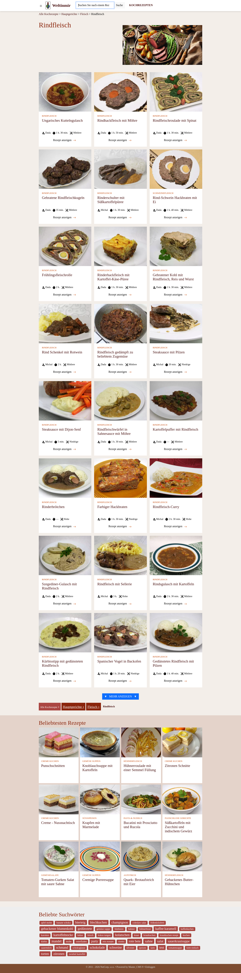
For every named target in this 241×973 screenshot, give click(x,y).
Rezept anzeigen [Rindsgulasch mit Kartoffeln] (175, 603)
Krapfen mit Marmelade (91, 825)
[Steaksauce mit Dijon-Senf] (65, 400)
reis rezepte (108, 941)
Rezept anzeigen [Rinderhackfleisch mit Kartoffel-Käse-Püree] (119, 294)
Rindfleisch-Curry (166, 507)
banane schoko (63, 922)
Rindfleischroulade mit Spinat (174, 120)
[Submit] (119, 5)
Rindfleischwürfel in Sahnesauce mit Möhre (114, 431)
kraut (136, 935)
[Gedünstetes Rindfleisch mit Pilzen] (176, 632)
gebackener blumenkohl (57, 928)
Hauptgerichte (69, 14)
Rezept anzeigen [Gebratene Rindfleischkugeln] (64, 217)
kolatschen (122, 935)
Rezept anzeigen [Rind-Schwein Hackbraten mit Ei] (175, 217)
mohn (68, 941)
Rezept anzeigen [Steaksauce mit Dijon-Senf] (64, 449)
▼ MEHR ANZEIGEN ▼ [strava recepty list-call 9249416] (120, 696)
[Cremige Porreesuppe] (100, 856)
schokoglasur (79, 948)
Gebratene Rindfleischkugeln (63, 198)
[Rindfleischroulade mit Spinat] (176, 91)
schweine (115, 947)
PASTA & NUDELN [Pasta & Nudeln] (133, 818)
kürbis (44, 941)
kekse (80, 935)
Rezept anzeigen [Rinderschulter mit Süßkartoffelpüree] (119, 217)
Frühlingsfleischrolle (57, 275)
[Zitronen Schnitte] (182, 742)
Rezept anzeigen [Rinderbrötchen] (64, 526)
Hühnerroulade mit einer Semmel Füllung (140, 768)
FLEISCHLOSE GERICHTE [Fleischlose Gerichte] (178, 818)
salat (160, 941)
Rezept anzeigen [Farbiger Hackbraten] (119, 526)
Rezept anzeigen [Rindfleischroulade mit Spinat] (175, 140)
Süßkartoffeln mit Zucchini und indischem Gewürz (178, 827)
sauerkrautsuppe (179, 941)
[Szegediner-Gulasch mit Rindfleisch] (65, 555)
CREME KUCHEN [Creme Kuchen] (50, 761)
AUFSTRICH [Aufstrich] (130, 875)
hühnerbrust (145, 929)
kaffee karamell (165, 928)
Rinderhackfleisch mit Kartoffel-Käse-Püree (113, 277)
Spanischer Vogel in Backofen (119, 661)
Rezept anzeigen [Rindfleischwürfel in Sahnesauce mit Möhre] (119, 449)
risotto (121, 941)
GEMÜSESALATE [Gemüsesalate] (50, 875)
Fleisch (84, 14)
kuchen (186, 935)
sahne (149, 941)
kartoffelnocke (63, 935)
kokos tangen (104, 935)
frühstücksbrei (157, 922)
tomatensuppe (175, 948)
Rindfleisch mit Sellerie (114, 584)
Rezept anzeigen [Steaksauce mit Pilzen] (175, 371)
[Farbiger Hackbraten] (120, 477)
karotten (45, 935)
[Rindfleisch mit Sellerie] (120, 555)
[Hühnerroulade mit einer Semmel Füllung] (141, 742)
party (94, 941)
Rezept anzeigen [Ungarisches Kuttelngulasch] (64, 140)
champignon (119, 922)
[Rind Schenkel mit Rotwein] (65, 323)
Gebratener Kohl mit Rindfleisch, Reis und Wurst (173, 277)
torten (45, 954)
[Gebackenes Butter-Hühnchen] (182, 856)
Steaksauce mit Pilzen (169, 352)
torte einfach (193, 948)
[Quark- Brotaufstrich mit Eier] (141, 856)
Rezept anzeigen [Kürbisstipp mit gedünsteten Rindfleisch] (64, 680)
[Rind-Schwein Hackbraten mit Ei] (176, 168)
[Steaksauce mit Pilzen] (176, 323)
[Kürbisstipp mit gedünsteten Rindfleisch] (65, 632)
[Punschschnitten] (59, 742)
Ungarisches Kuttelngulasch (62, 120)
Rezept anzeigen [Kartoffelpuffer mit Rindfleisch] (175, 449)
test (161, 947)
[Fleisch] (93, 706)
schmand (62, 947)
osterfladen (81, 941)
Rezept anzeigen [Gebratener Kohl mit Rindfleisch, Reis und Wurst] (175, 294)
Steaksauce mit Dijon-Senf (61, 429)
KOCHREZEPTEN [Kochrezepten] (141, 5)
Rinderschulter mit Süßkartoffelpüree (110, 200)
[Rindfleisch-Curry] (176, 477)
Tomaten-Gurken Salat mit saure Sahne (57, 882)
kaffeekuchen (187, 929)
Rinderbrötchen (53, 507)
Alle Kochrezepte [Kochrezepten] (48, 14)
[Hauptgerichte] (73, 706)
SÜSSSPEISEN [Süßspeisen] (89, 818)
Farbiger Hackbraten (112, 507)
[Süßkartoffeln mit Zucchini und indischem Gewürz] (182, 799)
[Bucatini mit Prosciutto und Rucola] (141, 799)
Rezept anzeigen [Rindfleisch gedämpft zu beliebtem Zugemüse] (119, 371)
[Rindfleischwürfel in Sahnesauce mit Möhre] (120, 400)
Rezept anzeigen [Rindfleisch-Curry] (175, 526)
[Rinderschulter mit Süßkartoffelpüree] (120, 168)
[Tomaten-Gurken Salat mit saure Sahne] (59, 856)
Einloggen (150, 967)
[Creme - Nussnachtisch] (59, 799)
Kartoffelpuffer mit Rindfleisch (175, 429)
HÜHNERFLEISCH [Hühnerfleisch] (133, 761)
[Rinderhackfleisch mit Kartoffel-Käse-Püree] (120, 246)
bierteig (80, 922)
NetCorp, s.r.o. (107, 967)
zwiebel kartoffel (77, 954)
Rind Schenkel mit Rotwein (62, 352)
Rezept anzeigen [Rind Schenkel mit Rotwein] (64, 371)
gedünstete (85, 928)
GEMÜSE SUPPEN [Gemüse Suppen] (91, 761)
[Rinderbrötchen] (65, 477)
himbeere (119, 929)
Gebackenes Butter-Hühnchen (179, 882)
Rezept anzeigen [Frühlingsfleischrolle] (64, 294)
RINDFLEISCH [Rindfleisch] (49, 116)
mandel (56, 941)
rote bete (135, 941)
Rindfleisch (109, 706)
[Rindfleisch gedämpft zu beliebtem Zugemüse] (120, 323)
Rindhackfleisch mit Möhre (117, 120)
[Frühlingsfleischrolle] (65, 246)
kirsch (90, 935)
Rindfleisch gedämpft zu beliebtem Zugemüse (115, 354)
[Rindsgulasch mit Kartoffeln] (176, 555)
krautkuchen (149, 935)
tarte (153, 948)
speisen (142, 948)
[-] (50, 706)
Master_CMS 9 (136, 967)
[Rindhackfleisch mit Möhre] (120, 91)
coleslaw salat (139, 922)
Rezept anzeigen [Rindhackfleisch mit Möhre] (119, 140)
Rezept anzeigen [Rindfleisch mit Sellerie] (119, 603)
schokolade (97, 947)
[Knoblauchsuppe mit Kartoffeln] (100, 742)
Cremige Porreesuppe (98, 880)
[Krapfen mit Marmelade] (100, 799)
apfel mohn (46, 922)
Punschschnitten (53, 766)
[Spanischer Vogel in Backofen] (120, 632)
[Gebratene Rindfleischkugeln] (65, 168)
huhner (131, 929)
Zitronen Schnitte (177, 766)
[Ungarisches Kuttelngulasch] (65, 91)
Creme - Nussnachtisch (58, 823)
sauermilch (46, 948)
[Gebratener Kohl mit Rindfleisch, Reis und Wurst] (176, 246)
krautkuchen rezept (169, 935)
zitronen (58, 954)
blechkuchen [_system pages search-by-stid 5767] (98, 922)
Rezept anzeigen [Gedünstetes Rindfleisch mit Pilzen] (175, 680)
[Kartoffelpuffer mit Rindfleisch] (176, 400)
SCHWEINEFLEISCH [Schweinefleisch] (163, 193)
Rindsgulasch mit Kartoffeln (173, 584)
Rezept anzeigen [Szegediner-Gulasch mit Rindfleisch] (64, 603)
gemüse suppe (103, 929)
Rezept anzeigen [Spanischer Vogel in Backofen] (119, 680)
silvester (130, 948)
